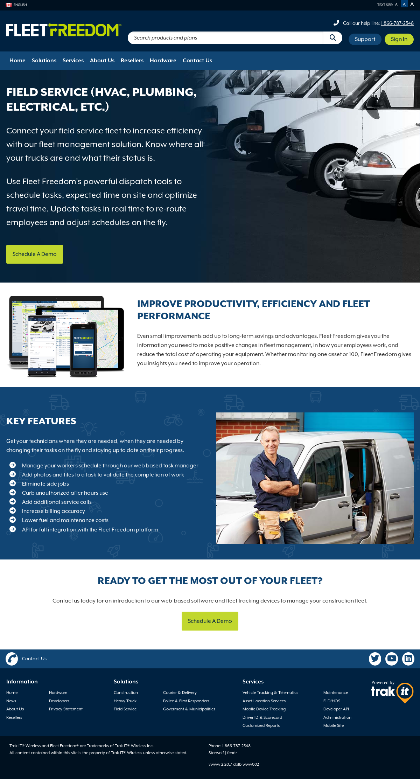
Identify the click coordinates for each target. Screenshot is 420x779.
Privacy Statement (66, 709)
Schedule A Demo (35, 254)
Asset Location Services (264, 700)
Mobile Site (333, 725)
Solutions (44, 60)
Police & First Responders (186, 700)
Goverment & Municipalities (189, 709)
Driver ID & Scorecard (262, 717)
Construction (126, 692)
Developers (59, 700)
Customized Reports (261, 725)
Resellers (132, 60)
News (11, 700)
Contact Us (197, 60)
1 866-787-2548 (397, 23)
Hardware (163, 60)
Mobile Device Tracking (264, 709)
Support (365, 39)
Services (73, 60)
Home (17, 60)
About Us (102, 60)
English (16, 5)
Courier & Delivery (180, 692)
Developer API (336, 709)
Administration (337, 717)
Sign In (399, 39)
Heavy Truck (125, 700)
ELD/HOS (331, 700)
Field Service (125, 709)
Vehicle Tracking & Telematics (270, 692)
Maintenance (335, 692)
